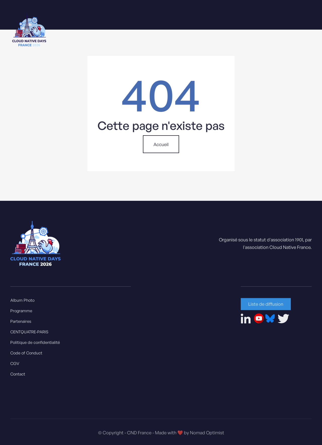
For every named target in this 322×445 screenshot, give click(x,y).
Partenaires (20, 323)
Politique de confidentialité (35, 344)
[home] (29, 30)
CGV (14, 365)
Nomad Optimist (207, 435)
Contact (17, 375)
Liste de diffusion (265, 305)
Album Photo (22, 301)
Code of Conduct (26, 354)
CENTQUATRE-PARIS (29, 333)
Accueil (161, 144)
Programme (21, 312)
